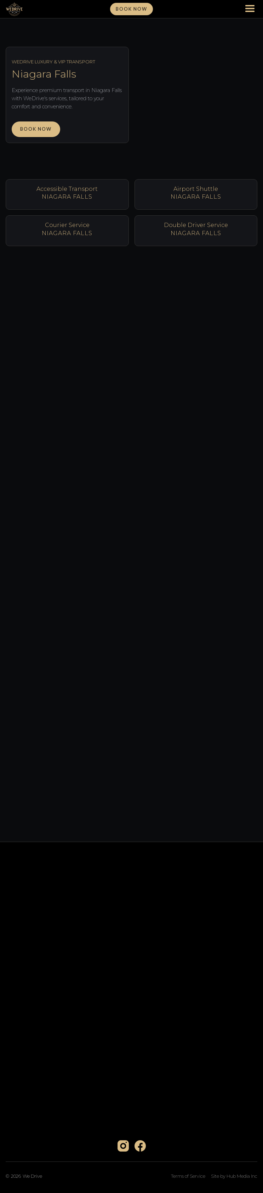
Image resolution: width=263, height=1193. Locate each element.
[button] (249, 9)
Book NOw (131, 9)
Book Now (36, 129)
